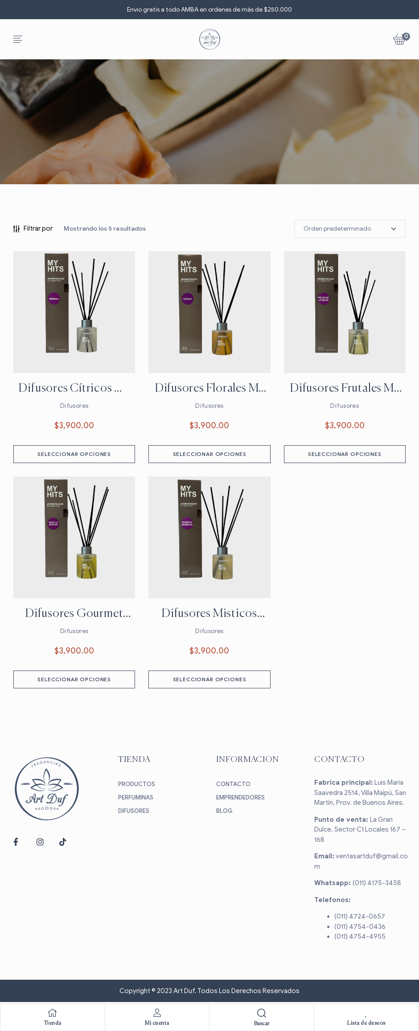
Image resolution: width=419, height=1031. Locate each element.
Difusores (74, 406)
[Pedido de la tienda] (350, 229)
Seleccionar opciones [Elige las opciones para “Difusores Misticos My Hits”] (209, 679)
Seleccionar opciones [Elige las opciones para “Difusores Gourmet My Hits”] (74, 679)
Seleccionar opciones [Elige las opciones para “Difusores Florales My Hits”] (209, 454)
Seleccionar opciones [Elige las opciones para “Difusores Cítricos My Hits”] (74, 454)
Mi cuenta (157, 1023)
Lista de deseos (366, 1023)
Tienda (53, 1023)
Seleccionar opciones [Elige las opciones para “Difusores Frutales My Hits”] (345, 454)
